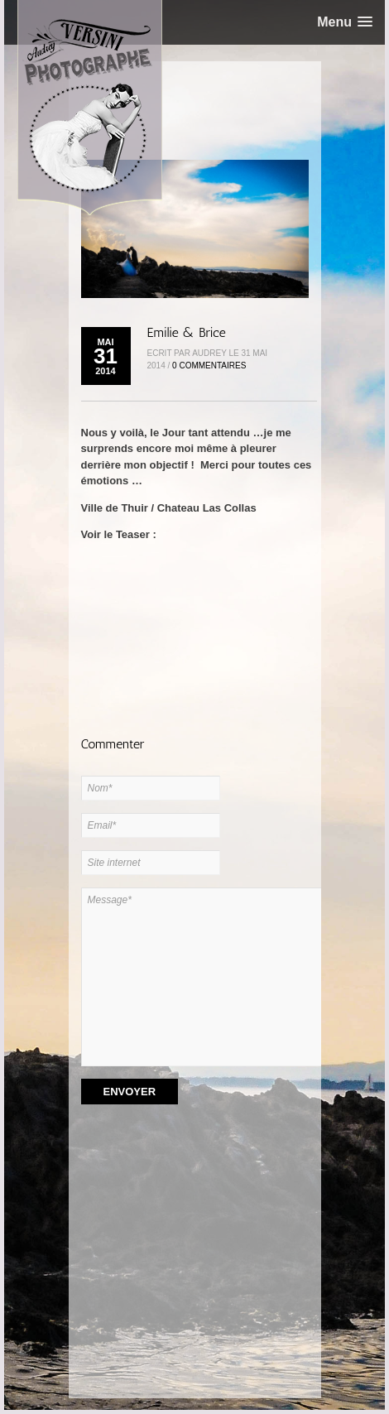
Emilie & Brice (186, 332)
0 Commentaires (209, 365)
